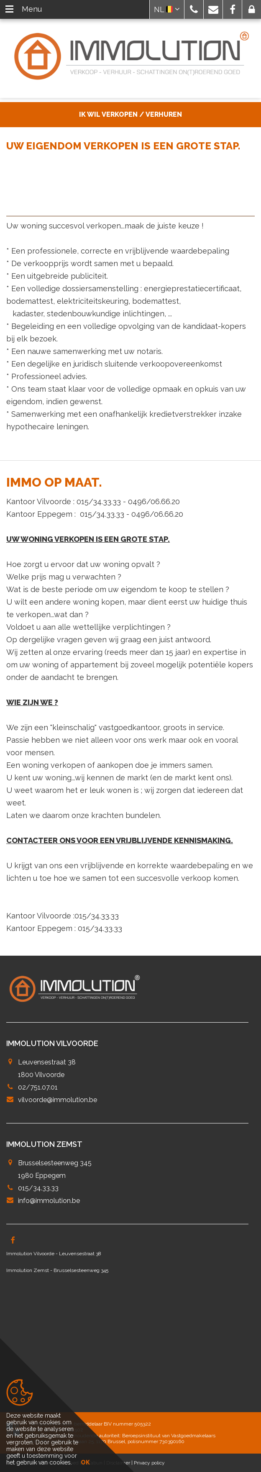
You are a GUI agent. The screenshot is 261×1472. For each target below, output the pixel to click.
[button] (193, 9)
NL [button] (167, 9)
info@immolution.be (49, 1201)
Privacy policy (149, 1463)
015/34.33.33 (38, 1188)
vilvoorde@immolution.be (57, 1100)
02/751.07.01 (38, 1087)
